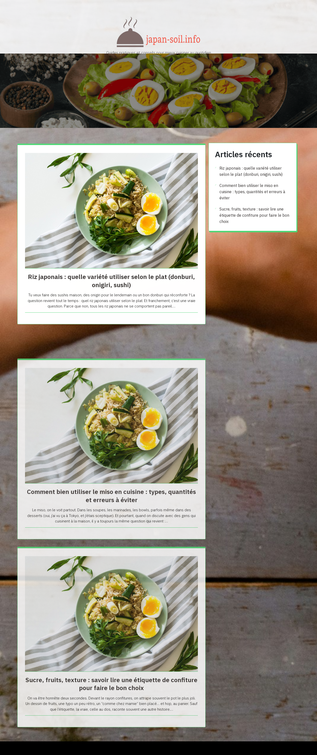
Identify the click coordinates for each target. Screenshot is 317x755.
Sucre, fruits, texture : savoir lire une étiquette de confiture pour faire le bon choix (254, 215)
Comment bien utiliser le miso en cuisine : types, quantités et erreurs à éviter (111, 569)
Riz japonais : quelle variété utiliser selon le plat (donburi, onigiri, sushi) (111, 297)
